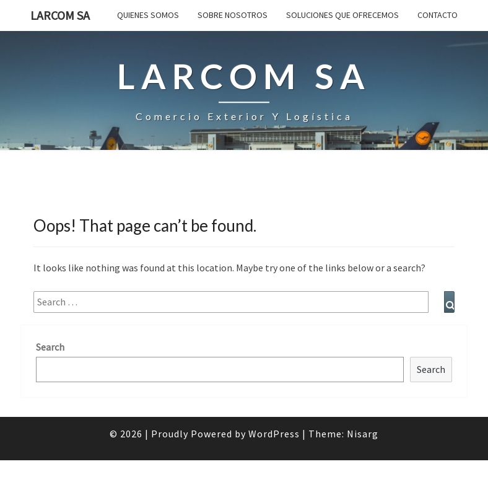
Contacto (437, 14)
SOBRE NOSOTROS (233, 14)
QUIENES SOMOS (148, 14)
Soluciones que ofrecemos (342, 14)
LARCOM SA (60, 15)
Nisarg (362, 433)
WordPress (274, 433)
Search (50, 347)
